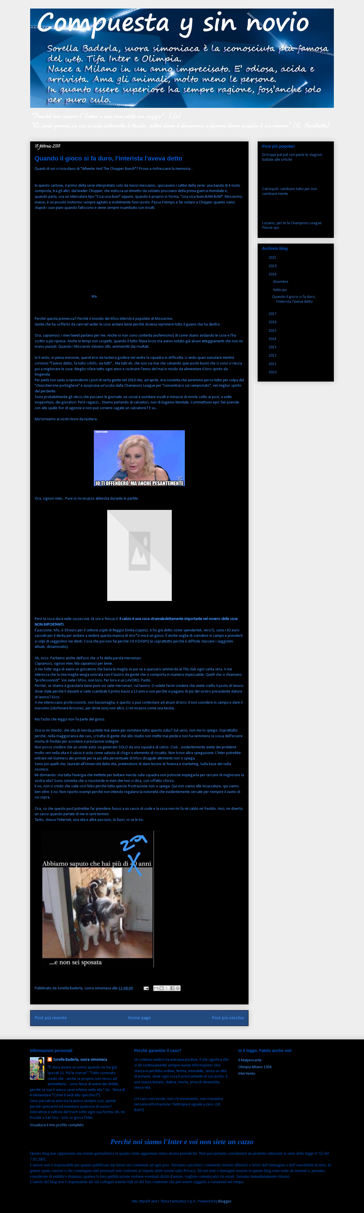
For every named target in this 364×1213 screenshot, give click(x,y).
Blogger (224, 1201)
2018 (272, 274)
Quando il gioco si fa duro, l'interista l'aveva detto (294, 299)
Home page (139, 1018)
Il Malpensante (250, 1060)
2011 (272, 364)
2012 (272, 355)
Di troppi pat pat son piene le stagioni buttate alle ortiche (292, 157)
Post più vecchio (228, 1018)
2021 (272, 258)
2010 (272, 372)
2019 (272, 266)
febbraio (280, 290)
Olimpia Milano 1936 (255, 1067)
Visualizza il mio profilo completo (57, 1125)
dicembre (281, 282)
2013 (272, 347)
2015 (272, 331)
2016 (272, 322)
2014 (272, 339)
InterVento (246, 1074)
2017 (272, 314)
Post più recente (51, 1018)
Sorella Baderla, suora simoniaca (80, 1060)
